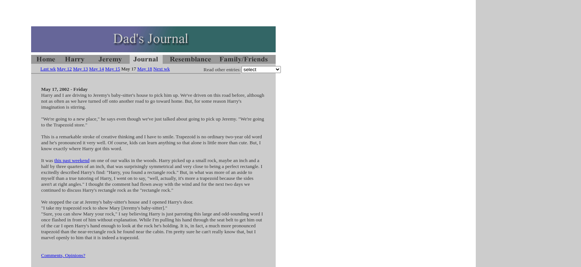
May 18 (144, 69)
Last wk (48, 69)
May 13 (80, 69)
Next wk (161, 69)
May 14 (96, 69)
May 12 (64, 69)
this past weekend (72, 160)
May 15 (112, 69)
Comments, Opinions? (63, 255)
